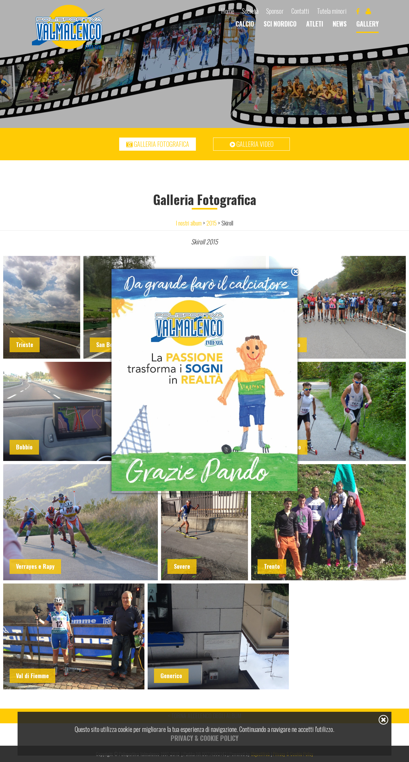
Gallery (367, 23)
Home (227, 11)
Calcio (244, 23)
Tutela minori (332, 11)
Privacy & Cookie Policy (204, 738)
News (340, 23)
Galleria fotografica (157, 144)
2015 (211, 223)
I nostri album (189, 223)
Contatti (300, 11)
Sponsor (275, 11)
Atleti (314, 23)
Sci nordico (280, 23)
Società (250, 11)
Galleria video (252, 144)
